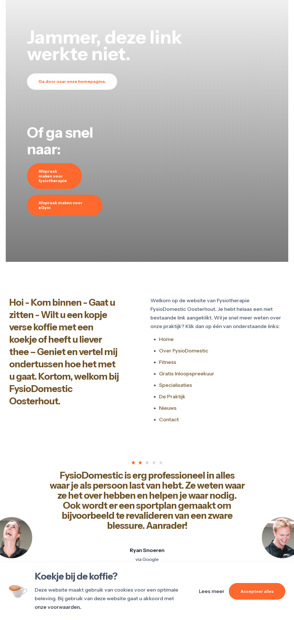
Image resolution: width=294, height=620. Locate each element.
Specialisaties (175, 385)
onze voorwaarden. (57, 607)
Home (166, 339)
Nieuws (168, 408)
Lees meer (212, 591)
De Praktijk (172, 396)
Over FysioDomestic (183, 351)
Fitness (167, 362)
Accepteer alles (257, 591)
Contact (169, 419)
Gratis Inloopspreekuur (186, 374)
